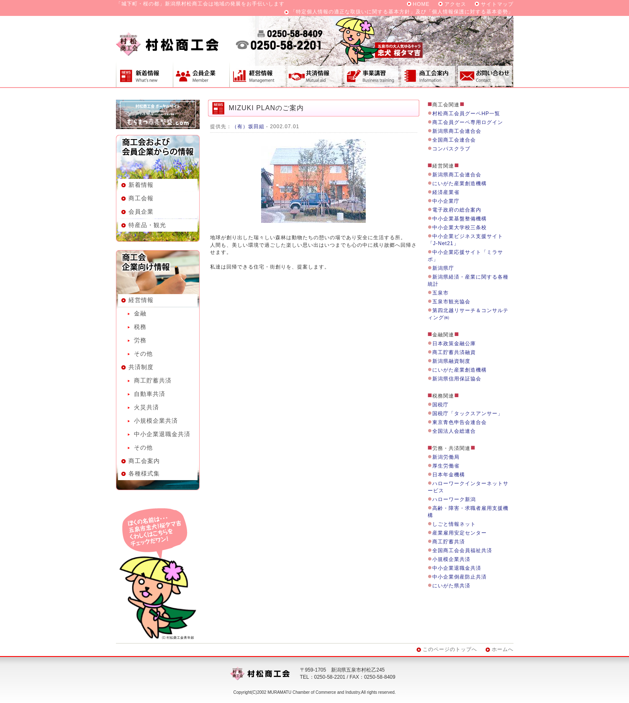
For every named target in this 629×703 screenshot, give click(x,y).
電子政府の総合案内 (456, 210)
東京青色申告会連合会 (459, 422)
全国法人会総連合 (454, 431)
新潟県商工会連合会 (456, 131)
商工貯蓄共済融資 (454, 352)
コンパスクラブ (451, 149)
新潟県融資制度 (451, 361)
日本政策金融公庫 (454, 343)
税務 (140, 326)
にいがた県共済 (451, 586)
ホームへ (502, 649)
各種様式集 (144, 473)
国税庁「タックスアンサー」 (467, 413)
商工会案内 (428, 74)
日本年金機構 (448, 475)
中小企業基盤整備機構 (459, 219)
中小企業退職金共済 (162, 434)
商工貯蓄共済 (153, 380)
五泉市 (440, 293)
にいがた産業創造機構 (459, 183)
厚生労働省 (446, 466)
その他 (143, 353)
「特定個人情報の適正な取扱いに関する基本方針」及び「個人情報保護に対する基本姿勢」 (401, 12)
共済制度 (314, 74)
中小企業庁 (446, 201)
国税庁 (440, 405)
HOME (421, 4)
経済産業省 (446, 192)
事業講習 (371, 74)
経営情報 (257, 74)
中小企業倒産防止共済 (459, 577)
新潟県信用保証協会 (456, 379)
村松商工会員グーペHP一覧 (466, 113)
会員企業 (201, 74)
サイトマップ (497, 4)
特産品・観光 (147, 225)
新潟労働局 (446, 457)
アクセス (455, 4)
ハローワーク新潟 (454, 499)
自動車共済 (149, 393)
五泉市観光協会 (451, 302)
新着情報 (144, 74)
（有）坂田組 (248, 126)
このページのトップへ (450, 649)
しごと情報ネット (454, 524)
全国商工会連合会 (454, 140)
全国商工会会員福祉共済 (462, 550)
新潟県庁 (443, 268)
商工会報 (141, 198)
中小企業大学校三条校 (459, 227)
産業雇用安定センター (459, 533)
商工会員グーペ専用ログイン (467, 122)
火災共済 (146, 407)
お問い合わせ (485, 74)
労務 (140, 340)
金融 (140, 313)
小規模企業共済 (156, 420)
